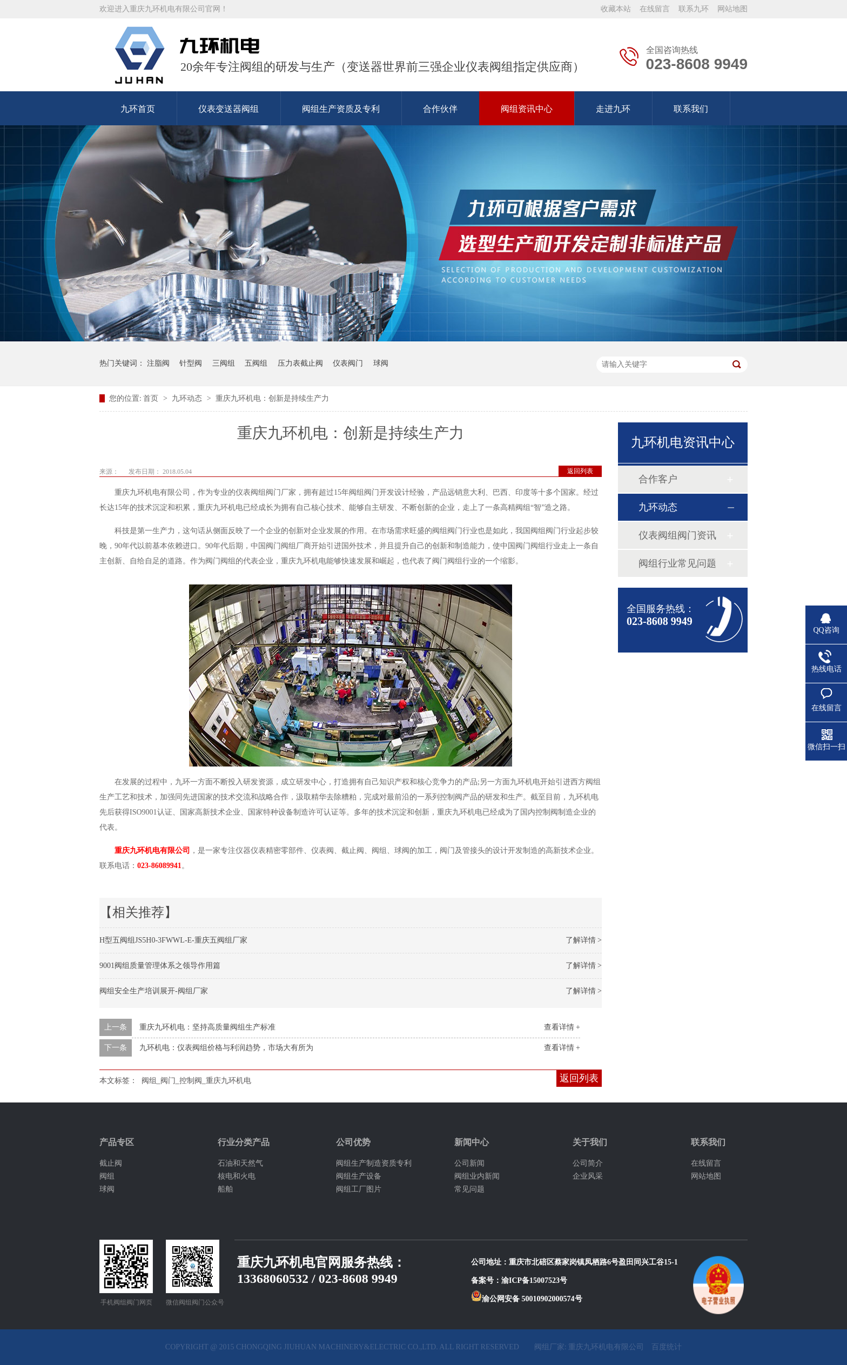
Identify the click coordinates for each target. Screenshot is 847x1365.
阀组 (107, 1176)
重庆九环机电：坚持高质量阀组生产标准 (207, 1027)
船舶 (225, 1189)
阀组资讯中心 (527, 108)
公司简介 (588, 1163)
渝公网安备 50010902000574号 (526, 1299)
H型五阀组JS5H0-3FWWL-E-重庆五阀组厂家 (173, 940)
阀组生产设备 (358, 1176)
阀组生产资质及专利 (341, 108)
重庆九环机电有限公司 (152, 850)
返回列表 (580, 471)
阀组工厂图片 (358, 1189)
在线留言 (655, 9)
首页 (151, 398)
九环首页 (137, 108)
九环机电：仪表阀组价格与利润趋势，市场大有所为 (226, 1048)
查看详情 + (562, 1027)
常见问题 (469, 1189)
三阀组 (223, 363)
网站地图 (732, 9)
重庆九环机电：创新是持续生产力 (272, 398)
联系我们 (691, 108)
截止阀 (110, 1163)
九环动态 (188, 398)
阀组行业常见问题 (677, 563)
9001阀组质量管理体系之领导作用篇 (159, 965)
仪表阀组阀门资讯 (677, 535)
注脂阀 (158, 363)
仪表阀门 (348, 363)
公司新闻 (469, 1163)
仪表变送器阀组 (228, 108)
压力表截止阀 (300, 363)
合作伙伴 (440, 108)
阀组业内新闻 (477, 1176)
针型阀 (190, 363)
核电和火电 (237, 1176)
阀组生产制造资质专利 (374, 1163)
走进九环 (613, 108)
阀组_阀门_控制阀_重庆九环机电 (196, 1081)
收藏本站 (616, 9)
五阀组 (256, 363)
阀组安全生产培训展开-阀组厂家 (153, 991)
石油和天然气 (240, 1163)
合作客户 (657, 479)
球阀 (380, 363)
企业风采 (588, 1176)
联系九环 (693, 9)
